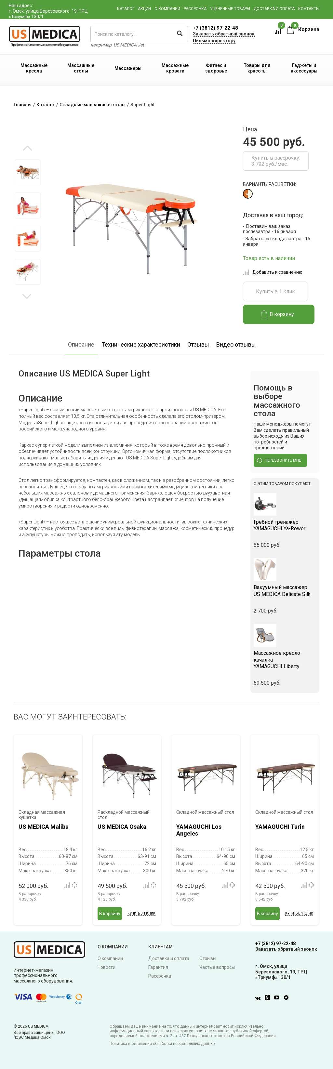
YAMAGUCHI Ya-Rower (285, 525)
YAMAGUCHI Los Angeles (198, 830)
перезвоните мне (279, 460)
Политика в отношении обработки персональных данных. (163, 1043)
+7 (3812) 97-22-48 (215, 28)
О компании (167, 9)
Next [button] (27, 296)
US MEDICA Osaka (122, 826)
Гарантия (158, 967)
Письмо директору (214, 40)
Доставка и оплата (274, 9)
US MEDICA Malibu (44, 826)
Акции (144, 9)
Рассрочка (195, 9)
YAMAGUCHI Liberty (285, 660)
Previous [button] (27, 148)
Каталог (125, 9)
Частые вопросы (217, 967)
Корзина (303, 29)
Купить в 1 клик (275, 291)
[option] (27, 172)
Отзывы (198, 344)
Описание (81, 344)
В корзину (277, 314)
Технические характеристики (140, 344)
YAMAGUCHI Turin (280, 826)
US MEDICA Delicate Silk (285, 590)
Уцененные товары (230, 9)
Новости (106, 967)
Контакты (308, 9)
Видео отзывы (236, 344)
